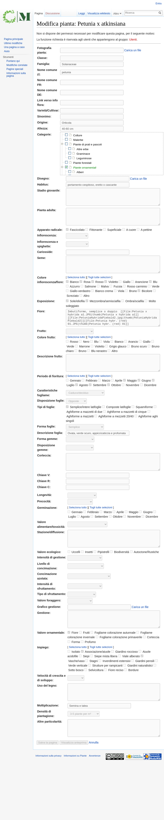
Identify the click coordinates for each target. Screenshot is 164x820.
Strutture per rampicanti (105, 690)
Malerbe (78, 139)
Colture (77, 135)
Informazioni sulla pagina (16, 75)
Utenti (133, 39)
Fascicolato (75, 236)
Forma (74, 666)
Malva (103, 295)
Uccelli (74, 573)
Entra (159, 3)
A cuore (129, 236)
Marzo (104, 396)
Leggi (80, 13)
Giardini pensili (142, 685)
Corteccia (151, 662)
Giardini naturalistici (138, 690)
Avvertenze (95, 786)
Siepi (84, 681)
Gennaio (73, 396)
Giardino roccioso (124, 676)
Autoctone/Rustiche (144, 573)
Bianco (72, 291)
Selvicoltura (93, 695)
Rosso (97, 291)
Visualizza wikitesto (98, 13)
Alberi (80, 172)
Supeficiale (112, 236)
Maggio (130, 396)
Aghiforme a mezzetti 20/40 (114, 431)
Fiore (73, 657)
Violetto (111, 291)
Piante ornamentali (84, 167)
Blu (153, 291)
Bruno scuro (137, 358)
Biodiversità (119, 573)
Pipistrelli (101, 573)
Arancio (131, 354)
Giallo (124, 291)
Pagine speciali (14, 69)
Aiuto (7, 51)
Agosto (81, 400)
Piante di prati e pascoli (87, 144)
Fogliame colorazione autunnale (112, 657)
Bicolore (145, 300)
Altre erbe (83, 149)
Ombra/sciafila (132, 310)
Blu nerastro (97, 363)
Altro (84, 305)
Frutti (84, 657)
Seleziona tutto (76, 286)
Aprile (116, 396)
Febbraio (89, 396)
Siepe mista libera (103, 681)
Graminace (83, 153)
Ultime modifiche (13, 43)
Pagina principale (13, 39)
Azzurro (73, 295)
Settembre (97, 400)
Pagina (38, 13)
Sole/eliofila (75, 310)
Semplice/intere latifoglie (83, 422)
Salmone (88, 295)
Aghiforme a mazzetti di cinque (125, 427)
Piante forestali (82, 162)
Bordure (131, 695)
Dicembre (148, 400)
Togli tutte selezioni (99, 286)
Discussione (52, 13)
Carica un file (132, 50)
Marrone (82, 358)
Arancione (139, 291)
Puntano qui (13, 61)
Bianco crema (102, 300)
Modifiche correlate (16, 65)
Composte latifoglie (116, 422)
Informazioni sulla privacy (49, 786)
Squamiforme (142, 422)
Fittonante (93, 236)
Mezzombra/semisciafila (103, 310)
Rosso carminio (135, 295)
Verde (153, 295)
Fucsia (115, 295)
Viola (119, 300)
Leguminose (84, 158)
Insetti (87, 573)
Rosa (85, 291)
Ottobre (114, 400)
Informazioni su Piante (75, 786)
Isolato (74, 676)
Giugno (144, 396)
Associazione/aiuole (96, 676)
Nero (84, 354)
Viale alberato (129, 681)
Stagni (91, 685)
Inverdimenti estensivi (115, 685)
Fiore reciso (113, 695)
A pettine (144, 236)
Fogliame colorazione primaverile (119, 662)
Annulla (94, 773)
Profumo (88, 666)
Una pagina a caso (14, 47)
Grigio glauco (115, 358)
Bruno (131, 300)
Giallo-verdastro (78, 300)
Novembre (130, 400)
